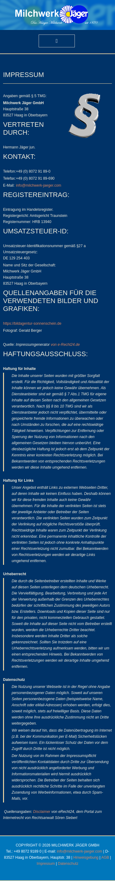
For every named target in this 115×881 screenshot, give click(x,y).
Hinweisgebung (85, 857)
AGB (105, 857)
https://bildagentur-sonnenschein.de (32, 323)
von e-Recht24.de (65, 344)
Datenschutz (68, 863)
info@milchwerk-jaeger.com (38, 185)
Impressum (46, 863)
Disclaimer (41, 812)
